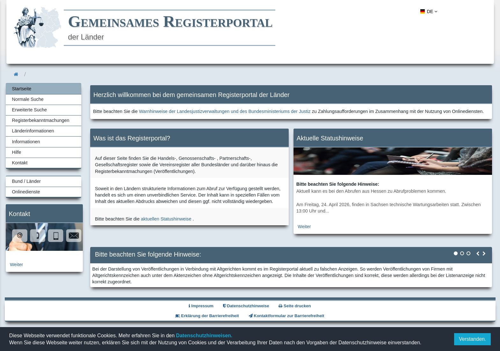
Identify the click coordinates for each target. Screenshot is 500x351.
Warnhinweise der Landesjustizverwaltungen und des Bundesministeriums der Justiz (225, 111)
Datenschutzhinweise (246, 305)
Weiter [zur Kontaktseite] (16, 264)
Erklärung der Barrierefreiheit (207, 315)
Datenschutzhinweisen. (203, 335)
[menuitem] (428, 11)
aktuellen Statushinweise (166, 218)
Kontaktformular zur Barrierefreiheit (286, 315)
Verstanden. (472, 339)
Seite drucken (295, 305)
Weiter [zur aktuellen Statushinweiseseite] (304, 226)
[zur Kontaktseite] (44, 249)
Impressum (201, 305)
